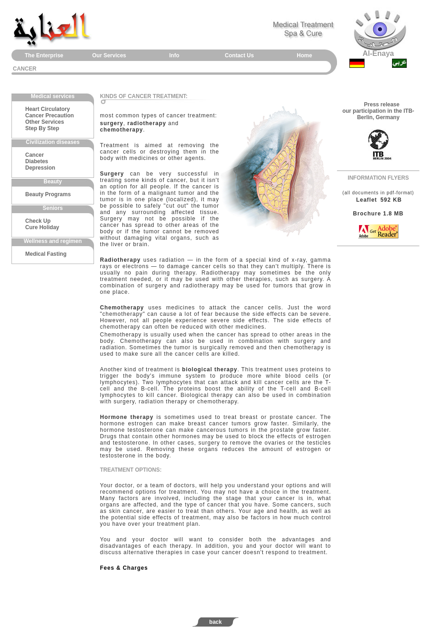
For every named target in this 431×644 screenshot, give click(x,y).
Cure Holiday (42, 227)
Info (174, 55)
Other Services (44, 122)
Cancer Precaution (49, 115)
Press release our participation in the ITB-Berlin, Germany (378, 111)
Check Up (37, 221)
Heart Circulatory (47, 109)
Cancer (34, 155)
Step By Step (42, 128)
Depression (40, 168)
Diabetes (36, 161)
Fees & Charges (124, 568)
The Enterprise (44, 55)
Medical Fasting (45, 254)
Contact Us (239, 55)
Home (304, 55)
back (215, 622)
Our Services (109, 55)
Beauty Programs (48, 194)
